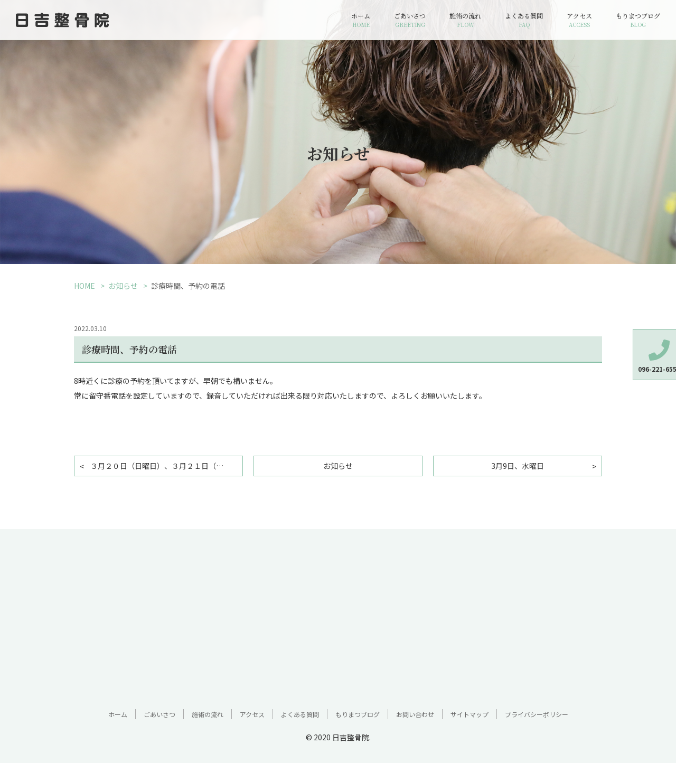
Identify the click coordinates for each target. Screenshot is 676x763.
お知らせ (123, 285)
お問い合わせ (415, 714)
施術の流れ (465, 20)
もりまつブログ (638, 20)
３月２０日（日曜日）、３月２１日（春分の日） (166, 465)
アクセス (579, 20)
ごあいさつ (410, 20)
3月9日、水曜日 (517, 465)
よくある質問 (524, 20)
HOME (84, 285)
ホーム (360, 20)
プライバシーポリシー (536, 714)
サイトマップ (469, 714)
